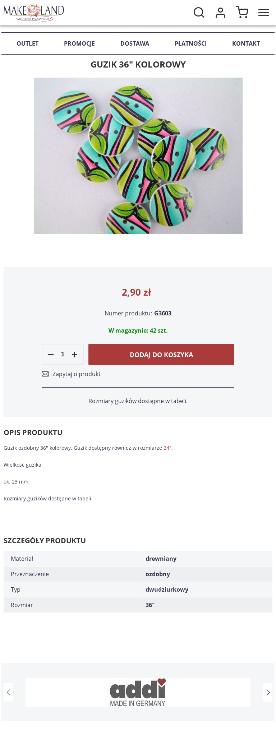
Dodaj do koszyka (161, 354)
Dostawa (134, 43)
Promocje (79, 43)
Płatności (191, 43)
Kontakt (246, 43)
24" (167, 447)
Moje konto (220, 13)
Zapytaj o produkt (76, 374)
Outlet (27, 43)
